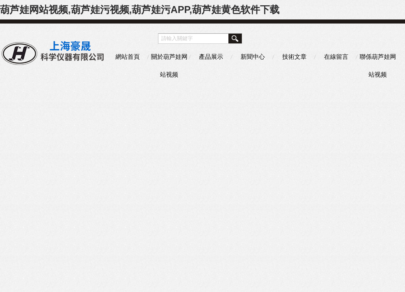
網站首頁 (127, 56)
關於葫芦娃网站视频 (169, 59)
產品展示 (211, 56)
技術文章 (294, 56)
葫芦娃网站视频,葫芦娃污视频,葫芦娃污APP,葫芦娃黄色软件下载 (139, 9)
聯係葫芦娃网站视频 (378, 59)
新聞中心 (253, 56)
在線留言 (336, 56)
